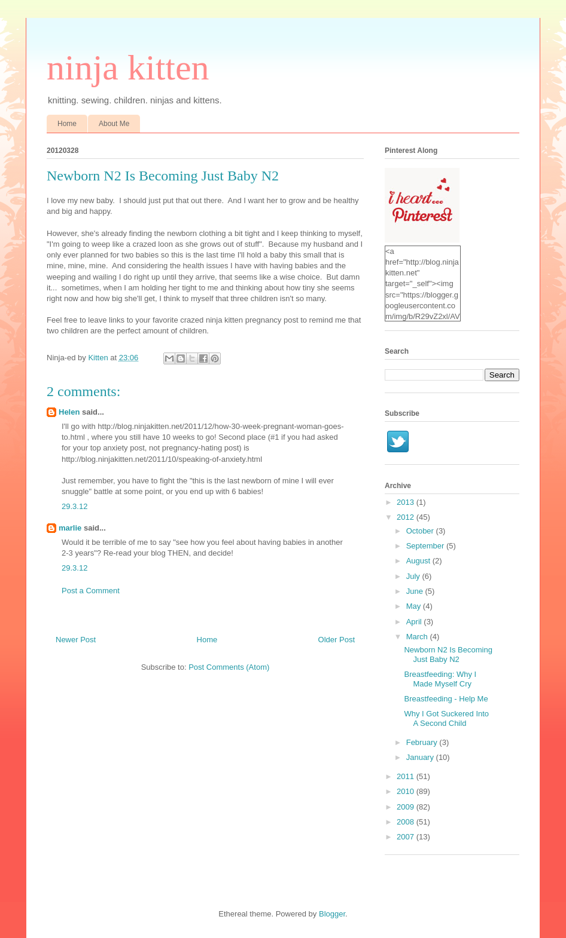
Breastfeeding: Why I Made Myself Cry (440, 679)
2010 (406, 791)
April (415, 621)
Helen (69, 411)
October (421, 530)
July (414, 576)
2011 (406, 776)
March (418, 636)
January (421, 757)
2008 (406, 821)
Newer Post (76, 639)
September (426, 545)
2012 (406, 517)
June (415, 591)
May (414, 606)
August (419, 560)
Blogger (332, 913)
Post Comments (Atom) (228, 667)
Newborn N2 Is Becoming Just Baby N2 (448, 654)
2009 (406, 806)
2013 (406, 502)
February (423, 742)
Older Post (336, 639)
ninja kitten (128, 67)
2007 (406, 836)
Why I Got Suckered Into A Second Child (446, 718)
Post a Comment (91, 590)
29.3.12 (74, 506)
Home (67, 123)
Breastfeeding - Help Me (446, 698)
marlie (70, 527)
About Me (114, 123)
